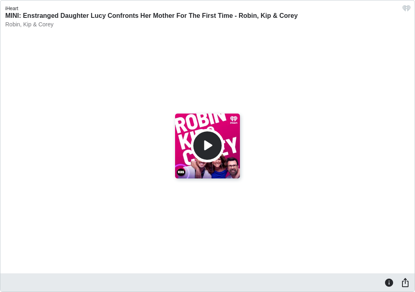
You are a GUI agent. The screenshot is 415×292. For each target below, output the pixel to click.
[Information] (389, 282)
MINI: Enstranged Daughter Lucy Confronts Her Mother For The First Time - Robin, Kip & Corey (151, 15)
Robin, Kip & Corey (29, 24)
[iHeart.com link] (406, 10)
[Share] (405, 282)
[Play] (207, 145)
